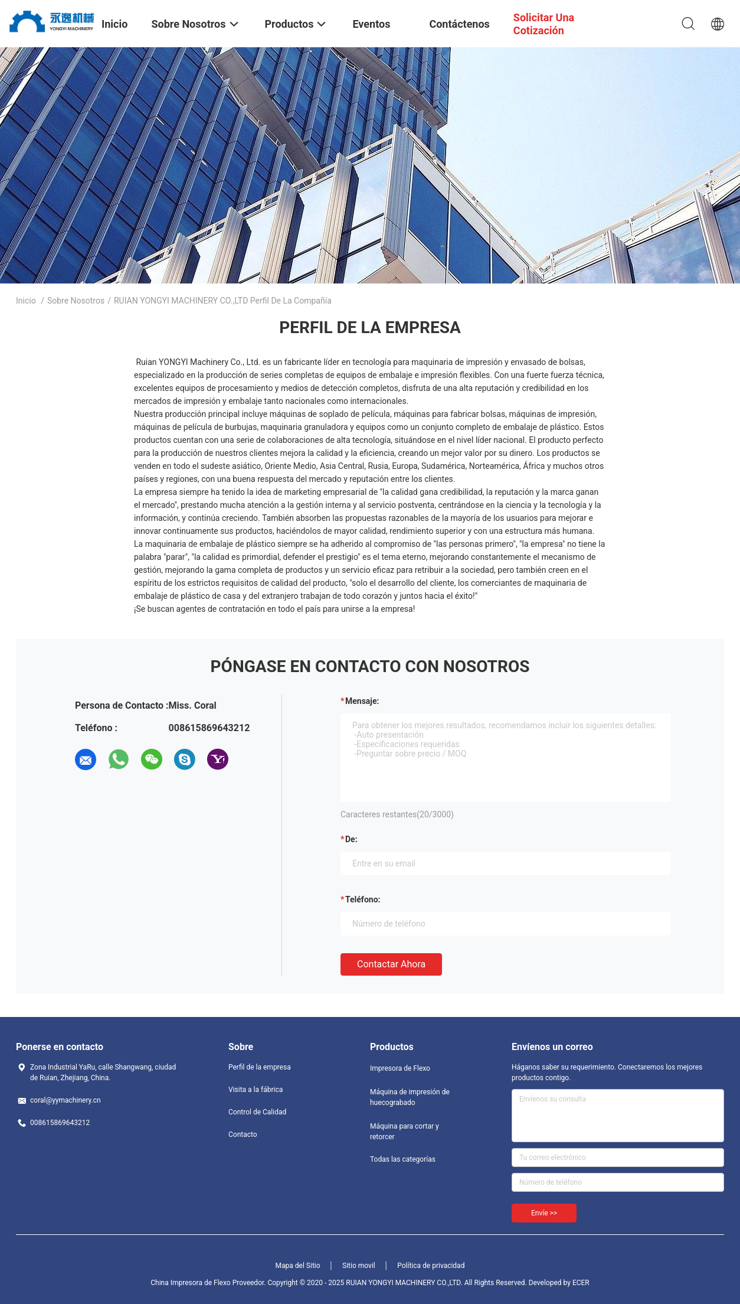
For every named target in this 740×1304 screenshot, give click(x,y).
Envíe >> (544, 1213)
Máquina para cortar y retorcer (404, 1131)
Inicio (26, 300)
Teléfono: (362, 899)
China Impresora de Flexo (190, 1283)
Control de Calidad (257, 1112)
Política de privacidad (430, 1265)
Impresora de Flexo (400, 1068)
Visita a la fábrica (255, 1089)
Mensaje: (362, 701)
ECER (581, 1283)
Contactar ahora (391, 964)
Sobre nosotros (75, 300)
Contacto (242, 1134)
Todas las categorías (403, 1159)
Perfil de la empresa (259, 1067)
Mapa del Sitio (298, 1265)
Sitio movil (358, 1265)
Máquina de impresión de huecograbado (410, 1097)
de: (351, 839)
